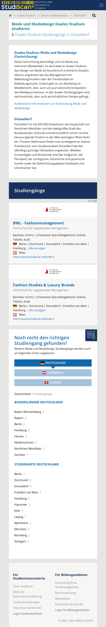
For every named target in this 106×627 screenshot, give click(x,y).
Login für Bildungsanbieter (72, 610)
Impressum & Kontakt (27, 608)
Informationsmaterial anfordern (33, 257)
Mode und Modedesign (54, 15)
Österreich (53, 373)
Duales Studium (26, 15)
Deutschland (53, 363)
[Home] (10, 15)
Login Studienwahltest (27, 613)
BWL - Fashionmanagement (38, 223)
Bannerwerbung (65, 593)
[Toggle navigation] (101, 5)
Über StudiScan (23, 586)
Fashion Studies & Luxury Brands (44, 285)
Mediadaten (62, 598)
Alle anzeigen (36, 248)
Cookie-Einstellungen (26, 602)
